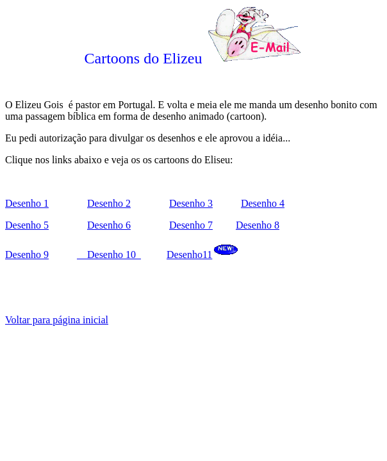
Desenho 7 (191, 225)
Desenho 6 (109, 225)
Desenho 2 (109, 203)
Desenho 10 (109, 254)
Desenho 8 (257, 225)
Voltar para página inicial (56, 319)
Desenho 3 (191, 203)
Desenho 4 (262, 203)
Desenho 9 (27, 254)
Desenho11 (189, 254)
